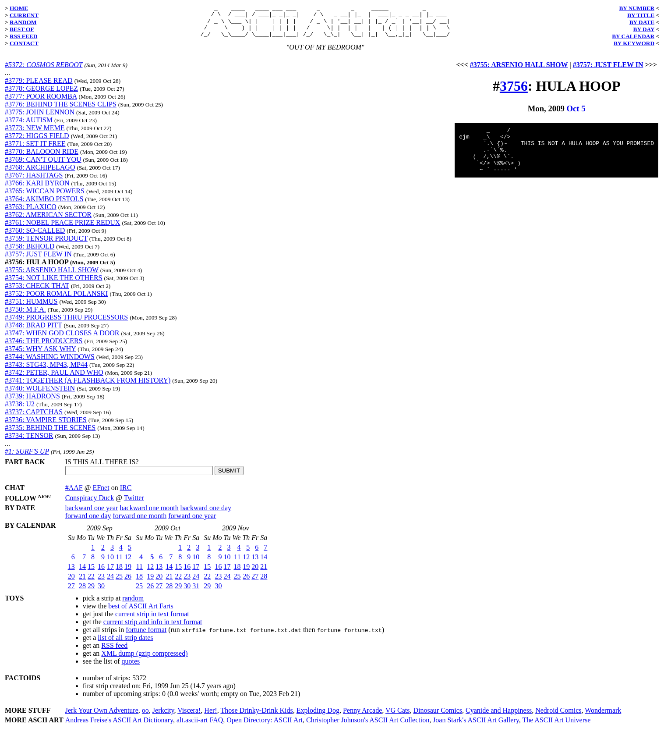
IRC (126, 494)
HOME (19, 8)
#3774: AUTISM (29, 126)
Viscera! (189, 717)
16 (101, 573)
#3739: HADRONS (32, 402)
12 (127, 563)
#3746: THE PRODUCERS (44, 347)
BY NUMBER (636, 8)
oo (145, 717)
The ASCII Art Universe (556, 726)
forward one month (140, 522)
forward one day (88, 522)
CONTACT (24, 43)
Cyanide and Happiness (499, 717)
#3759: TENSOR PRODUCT (46, 245)
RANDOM (23, 22)
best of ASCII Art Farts (140, 612)
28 (82, 592)
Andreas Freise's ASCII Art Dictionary (119, 726)
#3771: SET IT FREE (35, 150)
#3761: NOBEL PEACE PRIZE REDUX (62, 229)
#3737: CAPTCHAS (34, 418)
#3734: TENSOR (29, 442)
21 (82, 582)
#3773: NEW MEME (35, 134)
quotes (131, 667)
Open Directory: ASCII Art (264, 726)
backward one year (91, 514)
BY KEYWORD (634, 43)
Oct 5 (576, 115)
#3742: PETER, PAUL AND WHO (54, 379)
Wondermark (603, 717)
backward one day (205, 514)
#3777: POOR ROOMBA (41, 103)
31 (195, 592)
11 (119, 563)
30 (101, 592)
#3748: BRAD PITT (33, 331)
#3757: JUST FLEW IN (38, 260)
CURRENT (24, 15)
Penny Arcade (362, 717)
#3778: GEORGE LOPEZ (41, 95)
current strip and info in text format (152, 628)
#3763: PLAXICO (31, 213)
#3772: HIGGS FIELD (37, 142)
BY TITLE (640, 15)
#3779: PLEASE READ (39, 87)
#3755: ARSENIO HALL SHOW (52, 276)
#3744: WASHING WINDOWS (50, 363)
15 (91, 573)
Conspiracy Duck (89, 504)
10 (110, 563)
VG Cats (397, 717)
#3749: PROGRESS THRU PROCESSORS (66, 323)
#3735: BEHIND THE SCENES (50, 434)
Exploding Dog (318, 717)
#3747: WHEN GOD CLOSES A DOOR (62, 339)
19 (127, 573)
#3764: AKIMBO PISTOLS (44, 205)
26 (127, 582)
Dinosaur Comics (438, 717)
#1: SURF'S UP (27, 458)
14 (82, 573)
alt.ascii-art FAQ (200, 726)
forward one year (192, 522)
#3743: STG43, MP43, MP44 (46, 371)
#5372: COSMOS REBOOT (43, 71)
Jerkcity (163, 717)
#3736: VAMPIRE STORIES (46, 426)
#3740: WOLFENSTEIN (40, 394)
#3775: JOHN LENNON (39, 118)
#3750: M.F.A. (25, 316)
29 (91, 592)
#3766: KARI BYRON (37, 189)
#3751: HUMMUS (31, 308)
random (133, 604)
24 (110, 582)
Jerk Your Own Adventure (101, 717)
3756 (514, 92)
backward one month (149, 514)
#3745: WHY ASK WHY (40, 355)
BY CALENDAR (633, 36)
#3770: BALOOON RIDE (41, 158)
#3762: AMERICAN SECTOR (48, 221)
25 (119, 582)
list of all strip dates (125, 644)
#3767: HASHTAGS (34, 181)
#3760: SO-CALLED (35, 237)
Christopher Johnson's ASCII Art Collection (367, 726)
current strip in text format (152, 620)
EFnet (100, 494)
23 (101, 582)
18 (119, 573)
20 (71, 582)
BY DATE (641, 22)
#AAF (74, 494)
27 (71, 592)
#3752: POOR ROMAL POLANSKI (56, 300)
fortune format (146, 636)
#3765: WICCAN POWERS (45, 197)
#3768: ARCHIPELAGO (40, 174)
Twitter (134, 504)
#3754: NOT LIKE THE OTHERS (53, 284)
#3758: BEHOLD (29, 252)
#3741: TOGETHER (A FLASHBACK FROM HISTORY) (87, 387)
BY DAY (644, 29)
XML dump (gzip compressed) (144, 660)
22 (91, 582)
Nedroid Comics (558, 717)
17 (110, 573)
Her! (210, 717)
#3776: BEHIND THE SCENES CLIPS (61, 110)
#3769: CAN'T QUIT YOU (43, 166)
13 (71, 573)
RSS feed (114, 652)
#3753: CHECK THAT (37, 292)
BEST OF (22, 29)
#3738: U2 (20, 410)
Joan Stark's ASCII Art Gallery (476, 726)
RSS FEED (23, 36)
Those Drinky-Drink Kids (256, 717)
